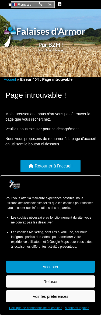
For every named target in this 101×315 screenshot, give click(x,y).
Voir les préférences (50, 296)
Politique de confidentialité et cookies (35, 308)
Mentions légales (77, 308)
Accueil (10, 79)
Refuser (50, 281)
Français (22, 4)
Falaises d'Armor (50, 31)
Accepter (50, 266)
